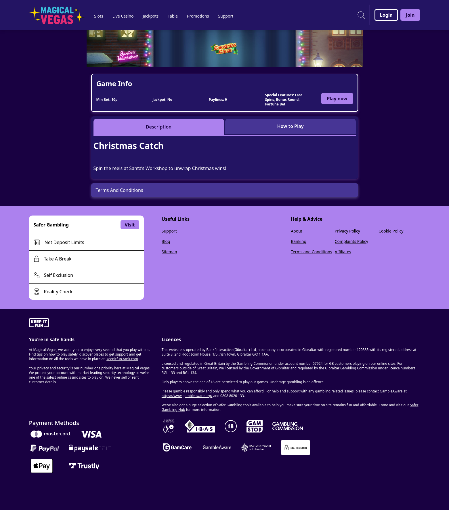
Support (169, 231)
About (296, 231)
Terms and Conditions (311, 251)
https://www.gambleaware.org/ (187, 395)
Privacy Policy (347, 231)
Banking (298, 241)
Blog (166, 241)
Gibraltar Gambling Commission (351, 368)
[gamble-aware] (92, 323)
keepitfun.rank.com (122, 358)
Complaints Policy (351, 241)
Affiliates (343, 251)
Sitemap (169, 251)
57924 (317, 363)
